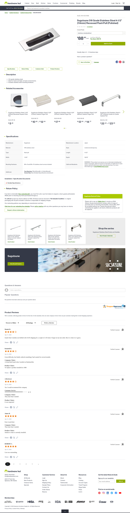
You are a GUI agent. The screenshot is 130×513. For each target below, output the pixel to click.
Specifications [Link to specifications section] (11, 69)
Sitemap (22, 508)
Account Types (83, 482)
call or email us (39, 206)
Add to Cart (108, 43)
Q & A (80, 492)
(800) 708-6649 (18, 8)
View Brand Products (15, 264)
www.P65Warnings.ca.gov (101, 166)
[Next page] (38, 464)
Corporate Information (66, 485)
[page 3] (19, 464)
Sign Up (118, 3)
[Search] (74, 8)
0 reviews (90, 26)
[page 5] (32, 464)
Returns (44, 492)
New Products (28, 480)
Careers (62, 480)
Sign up (121, 481)
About (62, 478)
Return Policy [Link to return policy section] (25, 69)
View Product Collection (106, 235)
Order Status (46, 489)
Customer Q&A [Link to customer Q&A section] (40, 69)
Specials (26, 485)
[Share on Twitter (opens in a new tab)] (14, 342)
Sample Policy (46, 485)
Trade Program (83, 485)
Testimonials (64, 482)
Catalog (81, 480)
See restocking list (24, 194)
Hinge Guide (82, 487)
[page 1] (7, 464)
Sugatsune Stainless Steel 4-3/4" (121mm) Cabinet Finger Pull (64, 113)
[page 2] (13, 464)
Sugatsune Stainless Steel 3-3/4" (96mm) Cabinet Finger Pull (87, 113)
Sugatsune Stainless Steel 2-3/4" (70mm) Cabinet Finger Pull (41, 113)
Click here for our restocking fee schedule (17, 206)
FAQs (80, 489)
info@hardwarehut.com (11, 476)
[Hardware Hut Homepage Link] (13, 3)
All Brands (27, 478)
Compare (95, 62)
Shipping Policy (46, 482)
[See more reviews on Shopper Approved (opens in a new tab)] (17, 342)
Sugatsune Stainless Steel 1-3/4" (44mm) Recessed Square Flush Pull (18, 114)
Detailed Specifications (14, 183)
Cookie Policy (16, 508)
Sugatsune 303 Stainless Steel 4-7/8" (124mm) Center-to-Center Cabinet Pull (110, 114)
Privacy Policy (8, 508)
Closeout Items (28, 482)
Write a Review (49, 323)
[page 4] (26, 464)
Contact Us (45, 487)
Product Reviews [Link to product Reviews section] (55, 69)
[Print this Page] (123, 61)
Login (112, 3)
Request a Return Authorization (15, 210)
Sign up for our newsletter (106, 478)
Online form (101, 201)
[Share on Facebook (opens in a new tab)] (11, 343)
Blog (80, 478)
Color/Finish (80, 30)
